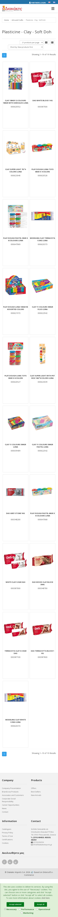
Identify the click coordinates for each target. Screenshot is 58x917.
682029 (47, 837)
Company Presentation (11, 788)
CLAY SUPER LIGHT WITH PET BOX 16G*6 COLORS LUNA (42, 376)
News (4, 808)
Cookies (5, 843)
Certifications (7, 839)
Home (6, 20)
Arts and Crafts (17, 20)
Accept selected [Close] (15, 904)
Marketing (27, 913)
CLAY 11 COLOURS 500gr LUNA (15, 445)
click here (45, 898)
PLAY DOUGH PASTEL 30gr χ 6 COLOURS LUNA (15, 239)
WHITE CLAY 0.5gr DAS (15, 582)
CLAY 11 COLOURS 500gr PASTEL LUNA (42, 445)
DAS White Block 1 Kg (42, 100)
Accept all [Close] (40, 904)
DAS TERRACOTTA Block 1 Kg (42, 652)
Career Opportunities (10, 805)
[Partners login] (38, 2)
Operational (43, 909)
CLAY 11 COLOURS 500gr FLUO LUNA (42, 308)
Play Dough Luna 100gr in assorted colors (15, 308)
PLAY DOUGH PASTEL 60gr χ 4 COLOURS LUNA (42, 514)
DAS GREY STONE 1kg (15, 513)
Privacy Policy (7, 832)
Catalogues (6, 829)
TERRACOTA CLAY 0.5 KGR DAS (15, 652)
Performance (26, 909)
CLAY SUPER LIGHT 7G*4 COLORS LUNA (15, 170)
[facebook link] (4, 862)
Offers (33, 788)
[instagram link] (10, 862)
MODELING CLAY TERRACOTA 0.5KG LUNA (42, 239)
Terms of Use (7, 836)
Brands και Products (10, 791)
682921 (34, 840)
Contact (5, 812)
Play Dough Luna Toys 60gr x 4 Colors (43, 170)
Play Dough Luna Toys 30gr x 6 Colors (16, 376)
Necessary (10, 909)
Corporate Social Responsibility (9, 800)
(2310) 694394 (37, 842)
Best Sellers (36, 791)
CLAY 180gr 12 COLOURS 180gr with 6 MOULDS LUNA (15, 101)
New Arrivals (36, 795)
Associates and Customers (13, 795)
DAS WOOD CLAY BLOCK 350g (42, 583)
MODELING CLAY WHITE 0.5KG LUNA (15, 720)
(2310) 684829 (38, 837)
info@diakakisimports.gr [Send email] (41, 844)
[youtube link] (16, 862)
